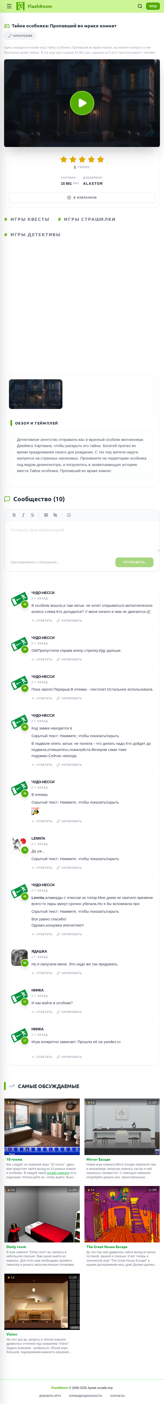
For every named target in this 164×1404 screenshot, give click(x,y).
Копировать (69, 620)
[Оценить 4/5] (91, 159)
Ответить (41, 620)
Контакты (118, 1396)
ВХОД (153, 6)
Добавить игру (50, 1396)
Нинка (37, 990)
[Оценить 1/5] (64, 159)
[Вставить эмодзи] (68, 515)
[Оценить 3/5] (82, 159)
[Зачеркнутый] (32, 515)
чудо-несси (42, 593)
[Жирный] (14, 515)
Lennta (38, 838)
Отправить (134, 562)
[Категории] (9, 6)
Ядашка (39, 951)
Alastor (93, 183)
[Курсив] (23, 515)
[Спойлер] (55, 515)
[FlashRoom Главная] (33, 6)
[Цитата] (46, 515)
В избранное (82, 198)
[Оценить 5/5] (100, 159)
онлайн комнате (58, 1173)
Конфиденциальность (85, 1396)
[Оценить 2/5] (73, 159)
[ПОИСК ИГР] (140, 6)
